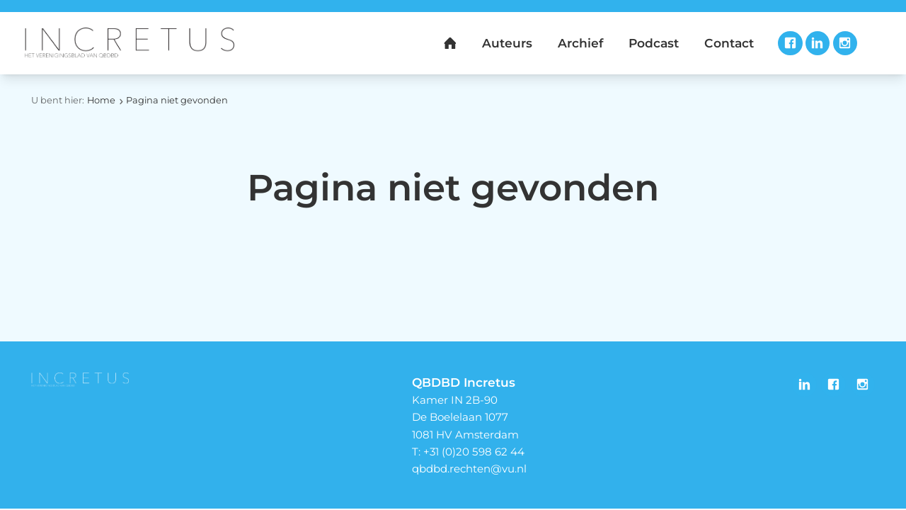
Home (101, 100)
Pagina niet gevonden (177, 100)
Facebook (790, 43)
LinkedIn (817, 43)
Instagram (845, 43)
